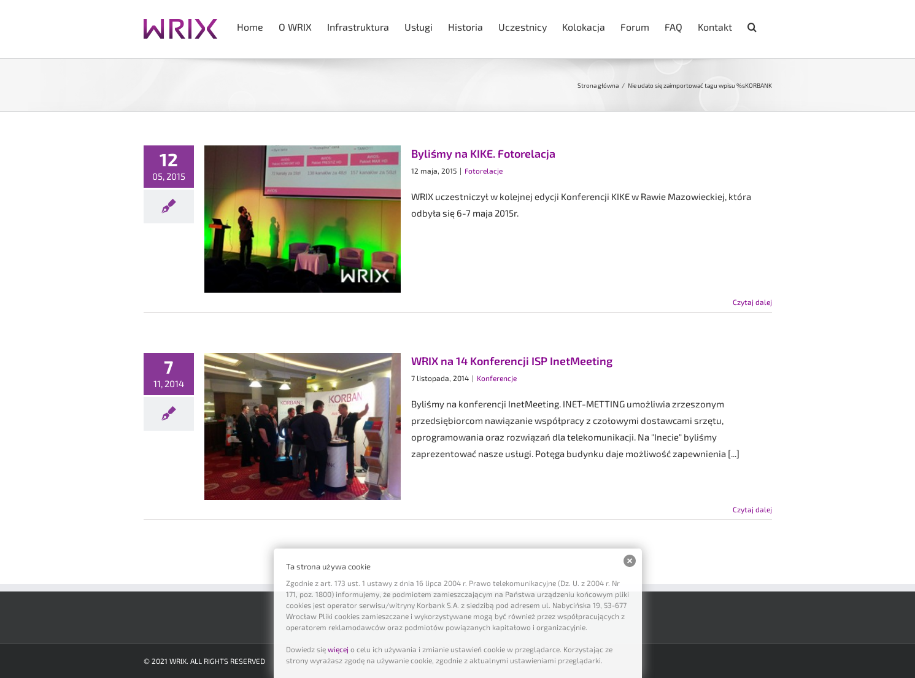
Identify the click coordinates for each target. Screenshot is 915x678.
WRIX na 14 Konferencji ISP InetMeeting (511, 361)
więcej (338, 649)
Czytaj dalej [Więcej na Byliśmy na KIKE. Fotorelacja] (752, 302)
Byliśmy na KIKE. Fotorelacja (483, 153)
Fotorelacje (484, 170)
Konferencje (497, 378)
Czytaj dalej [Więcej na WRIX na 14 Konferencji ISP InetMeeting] (752, 509)
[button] (752, 26)
